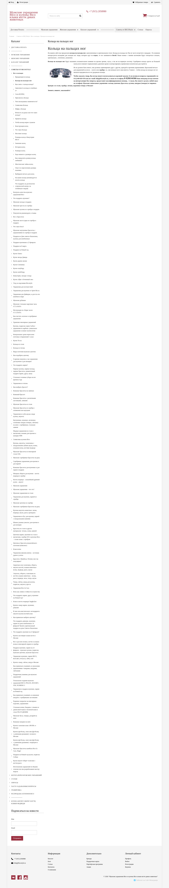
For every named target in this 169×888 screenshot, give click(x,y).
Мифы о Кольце (20, 113)
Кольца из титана (19, 352)
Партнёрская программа (94, 868)
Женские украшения (68, 30)
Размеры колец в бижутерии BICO (24, 142)
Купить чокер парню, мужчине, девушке (23, 610)
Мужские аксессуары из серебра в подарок (24, 225)
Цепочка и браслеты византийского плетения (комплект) (25, 548)
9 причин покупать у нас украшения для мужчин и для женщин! (25, 364)
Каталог (50, 862)
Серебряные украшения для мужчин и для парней (26, 466)
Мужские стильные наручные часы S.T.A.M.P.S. (25, 309)
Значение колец (20, 147)
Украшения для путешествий (23, 291)
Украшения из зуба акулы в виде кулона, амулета (24, 419)
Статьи (14, 783)
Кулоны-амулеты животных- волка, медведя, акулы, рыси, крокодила (25, 515)
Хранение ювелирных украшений (24, 326)
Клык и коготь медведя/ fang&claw (25, 605)
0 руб (158, 16)
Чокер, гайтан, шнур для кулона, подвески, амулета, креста (24, 587)
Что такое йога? (18, 230)
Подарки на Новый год (21, 254)
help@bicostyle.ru (20, 867)
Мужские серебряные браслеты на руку (26, 461)
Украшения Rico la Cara (21, 592)
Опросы (14, 786)
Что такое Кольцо (21, 134)
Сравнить (157, 2)
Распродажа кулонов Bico (89, 35)
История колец (20, 151)
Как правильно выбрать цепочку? (24, 621)
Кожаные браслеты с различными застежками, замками (24, 403)
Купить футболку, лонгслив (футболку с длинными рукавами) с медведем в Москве (26, 746)
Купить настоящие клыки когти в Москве (24, 641)
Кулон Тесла (17, 344)
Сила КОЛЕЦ (19, 98)
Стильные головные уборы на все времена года (24, 382)
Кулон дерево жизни (20, 265)
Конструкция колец (21, 130)
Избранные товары (141, 2)
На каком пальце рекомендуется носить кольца (26, 183)
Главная (11, 40)
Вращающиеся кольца (22, 81)
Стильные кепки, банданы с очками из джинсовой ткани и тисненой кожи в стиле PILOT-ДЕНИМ (26, 713)
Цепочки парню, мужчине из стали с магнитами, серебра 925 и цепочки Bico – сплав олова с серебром (26, 541)
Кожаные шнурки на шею (21, 726)
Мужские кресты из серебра (22, 209)
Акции (88, 871)
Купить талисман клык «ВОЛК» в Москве (24, 730)
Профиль (128, 862)
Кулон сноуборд (18, 272)
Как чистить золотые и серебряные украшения (25, 321)
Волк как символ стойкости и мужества (26, 595)
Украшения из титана (20, 387)
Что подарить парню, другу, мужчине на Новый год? (25, 600)
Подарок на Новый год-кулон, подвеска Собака (26, 760)
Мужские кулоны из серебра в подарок (26, 213)
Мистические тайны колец (24, 168)
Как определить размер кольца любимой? (25, 163)
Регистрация (24, 2)
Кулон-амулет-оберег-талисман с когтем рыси (24, 766)
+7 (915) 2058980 (97, 11)
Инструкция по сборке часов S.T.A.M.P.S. (22, 315)
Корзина (128, 871)
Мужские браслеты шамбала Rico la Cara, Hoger (25, 753)
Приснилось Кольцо (22, 102)
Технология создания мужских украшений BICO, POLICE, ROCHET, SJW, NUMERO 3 (26, 686)
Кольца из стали (18, 348)
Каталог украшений (88, 30)
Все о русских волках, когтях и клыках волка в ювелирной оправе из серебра (26, 647)
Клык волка (17, 553)
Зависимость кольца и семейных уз (26, 93)
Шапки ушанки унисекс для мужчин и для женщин (26, 527)
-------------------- (32, 30)
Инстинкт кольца (21, 137)
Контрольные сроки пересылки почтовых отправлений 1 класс (23, 339)
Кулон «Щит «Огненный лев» (23, 283)
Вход (12, 2)
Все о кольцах (35, 40)
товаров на (152, 16)
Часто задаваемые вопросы (52, 35)
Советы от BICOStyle (124, 30)
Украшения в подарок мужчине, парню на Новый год (26, 694)
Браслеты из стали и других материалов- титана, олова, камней (25, 533)
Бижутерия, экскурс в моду (22, 280)
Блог (49, 865)
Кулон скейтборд (19, 276)
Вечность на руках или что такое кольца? (26, 118)
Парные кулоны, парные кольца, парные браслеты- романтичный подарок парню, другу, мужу (24, 375)
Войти (127, 865)
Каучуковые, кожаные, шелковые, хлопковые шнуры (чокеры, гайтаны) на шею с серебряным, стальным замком (25, 427)
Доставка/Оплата (17, 30)
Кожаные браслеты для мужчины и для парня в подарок (26, 472)
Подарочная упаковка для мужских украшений (25, 679)
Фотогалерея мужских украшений (24, 35)
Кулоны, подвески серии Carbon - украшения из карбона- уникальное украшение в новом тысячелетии (25, 332)
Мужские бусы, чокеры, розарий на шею (25, 721)
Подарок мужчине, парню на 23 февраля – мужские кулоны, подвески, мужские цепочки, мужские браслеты (26, 654)
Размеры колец (20, 154)
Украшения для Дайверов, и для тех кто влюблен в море (26, 299)
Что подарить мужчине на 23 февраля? (26, 636)
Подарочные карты (92, 865)
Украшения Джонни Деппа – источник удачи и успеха (26, 558)
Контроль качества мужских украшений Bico (22, 197)
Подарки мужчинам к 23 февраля (24, 246)
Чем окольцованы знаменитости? (26, 105)
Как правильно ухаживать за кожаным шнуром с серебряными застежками (26, 700)
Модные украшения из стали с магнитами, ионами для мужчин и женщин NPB (24, 437)
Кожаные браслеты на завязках (23, 395)
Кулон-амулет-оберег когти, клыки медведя (134, 35)
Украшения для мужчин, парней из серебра (25, 502)
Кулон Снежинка (19, 268)
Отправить (17, 842)
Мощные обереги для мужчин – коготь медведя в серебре (26, 478)
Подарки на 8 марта (19, 250)
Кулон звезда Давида (20, 261)
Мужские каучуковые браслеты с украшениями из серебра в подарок (25, 235)
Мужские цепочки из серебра (23, 507)
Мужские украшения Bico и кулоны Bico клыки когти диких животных (24, 16)
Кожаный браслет (19, 398)
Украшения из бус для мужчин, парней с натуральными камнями (26, 521)
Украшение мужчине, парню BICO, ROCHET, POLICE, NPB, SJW (25, 661)
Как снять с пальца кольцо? (24, 88)
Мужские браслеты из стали (22, 408)
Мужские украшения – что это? (23, 493)
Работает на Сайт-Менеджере (146, 884)
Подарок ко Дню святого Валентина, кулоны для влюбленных (25, 241)
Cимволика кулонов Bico (21, 443)
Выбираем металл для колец (24, 178)
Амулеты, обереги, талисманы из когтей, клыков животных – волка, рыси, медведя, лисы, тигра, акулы (24, 579)
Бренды (89, 862)
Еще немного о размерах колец (25, 158)
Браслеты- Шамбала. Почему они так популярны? (25, 564)
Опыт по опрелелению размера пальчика (25, 173)
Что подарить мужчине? (21, 202)
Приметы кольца (20, 122)
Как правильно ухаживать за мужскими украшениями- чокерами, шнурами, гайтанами (26, 672)
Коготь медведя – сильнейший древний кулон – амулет (26, 485)
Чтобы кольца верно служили (25, 126)
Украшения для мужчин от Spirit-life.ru (26, 294)
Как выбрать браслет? (20, 391)
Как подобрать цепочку (21, 359)
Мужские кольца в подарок (22, 206)
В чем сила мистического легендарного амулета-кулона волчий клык (26, 616)
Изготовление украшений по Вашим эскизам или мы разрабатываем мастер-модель (26, 773)
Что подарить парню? (20, 369)
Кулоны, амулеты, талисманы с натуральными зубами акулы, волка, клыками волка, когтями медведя (25, 449)
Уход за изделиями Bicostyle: (23, 287)
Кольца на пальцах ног (23, 84)
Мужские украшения (49, 30)
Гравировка (70, 35)
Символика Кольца (21, 109)
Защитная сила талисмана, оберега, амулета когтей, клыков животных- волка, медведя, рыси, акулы (25, 571)
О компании (52, 874)
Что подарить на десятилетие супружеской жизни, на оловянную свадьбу (25, 190)
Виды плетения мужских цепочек (24, 355)
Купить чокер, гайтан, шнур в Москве (26, 666)
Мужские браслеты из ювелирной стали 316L (24, 457)
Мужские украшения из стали (23, 497)
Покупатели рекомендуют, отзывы (24, 217)
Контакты (51, 871)
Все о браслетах (18, 221)
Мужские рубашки (19, 304)
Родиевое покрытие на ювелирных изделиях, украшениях (24, 706)
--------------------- (107, 30)
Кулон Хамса (17, 257)
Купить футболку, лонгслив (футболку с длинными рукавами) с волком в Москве (26, 738)
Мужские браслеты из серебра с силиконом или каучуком (24, 413)
